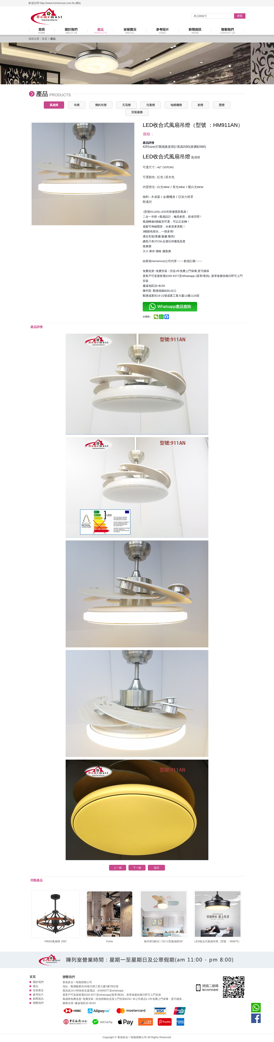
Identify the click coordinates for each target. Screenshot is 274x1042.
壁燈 (222, 105)
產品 (35, 986)
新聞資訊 (38, 998)
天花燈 (126, 105)
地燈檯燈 (176, 105)
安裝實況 (38, 990)
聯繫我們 (38, 1002)
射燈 (200, 105)
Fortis (110, 916)
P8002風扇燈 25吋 (56, 916)
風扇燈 (54, 105)
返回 (156, 867)
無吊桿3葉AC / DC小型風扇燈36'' (164, 916)
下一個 (137, 867)
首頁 (44, 38)
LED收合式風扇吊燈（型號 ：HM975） (218, 916)
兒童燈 (150, 105)
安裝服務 (137, 112)
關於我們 (38, 982)
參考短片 (38, 994)
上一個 (118, 867)
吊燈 (77, 105)
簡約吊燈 (101, 105)
